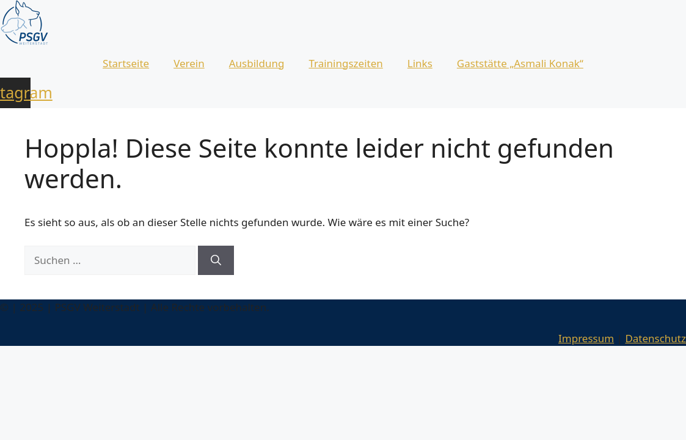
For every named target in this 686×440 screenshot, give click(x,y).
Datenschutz (655, 338)
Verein (189, 63)
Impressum (586, 338)
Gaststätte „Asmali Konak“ (520, 63)
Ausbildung (257, 63)
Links (419, 63)
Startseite (126, 63)
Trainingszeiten (345, 63)
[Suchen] (216, 260)
